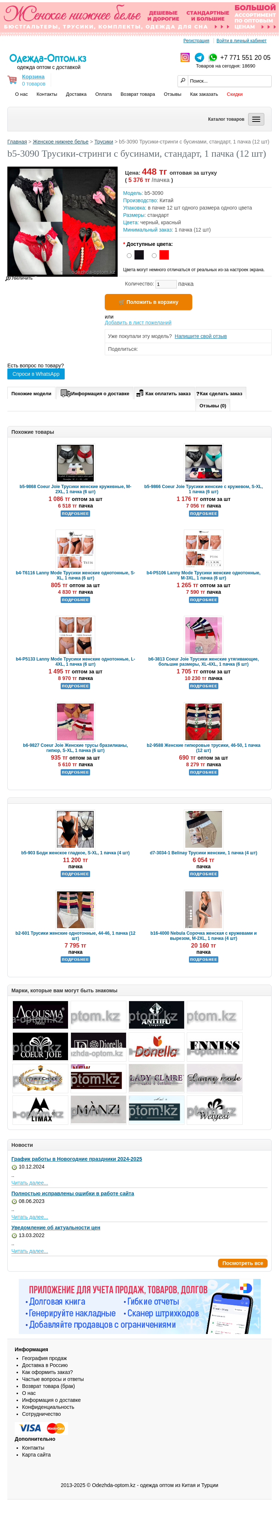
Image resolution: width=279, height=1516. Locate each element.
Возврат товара (138, 94)
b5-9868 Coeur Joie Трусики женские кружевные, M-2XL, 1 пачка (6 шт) (75, 489)
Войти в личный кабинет (242, 40)
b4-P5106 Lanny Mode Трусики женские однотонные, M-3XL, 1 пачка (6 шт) (204, 575)
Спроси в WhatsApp (36, 374)
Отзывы (173, 94)
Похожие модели (31, 393)
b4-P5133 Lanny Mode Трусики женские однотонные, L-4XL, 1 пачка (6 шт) (75, 662)
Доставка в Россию (45, 1365)
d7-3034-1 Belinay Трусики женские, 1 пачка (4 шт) (203, 852)
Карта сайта (36, 1455)
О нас (21, 94)
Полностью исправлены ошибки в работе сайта (72, 1193)
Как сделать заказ (219, 393)
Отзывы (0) (213, 405)
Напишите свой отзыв (201, 336)
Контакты (47, 94)
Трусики (103, 142)
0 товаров (34, 84)
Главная (17, 142)
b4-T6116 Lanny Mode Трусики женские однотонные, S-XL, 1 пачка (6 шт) (75, 575)
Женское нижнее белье (61, 142)
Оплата (103, 94)
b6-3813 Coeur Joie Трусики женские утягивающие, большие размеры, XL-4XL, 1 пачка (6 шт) (203, 662)
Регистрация (196, 40)
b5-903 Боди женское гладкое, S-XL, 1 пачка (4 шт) (75, 852)
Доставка (76, 94)
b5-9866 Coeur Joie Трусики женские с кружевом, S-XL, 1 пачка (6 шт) (203, 489)
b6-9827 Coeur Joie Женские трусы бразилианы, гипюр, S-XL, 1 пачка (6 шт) (75, 748)
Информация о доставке (94, 392)
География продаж (44, 1358)
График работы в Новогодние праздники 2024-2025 (76, 1159)
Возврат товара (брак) (48, 1386)
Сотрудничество (41, 1414)
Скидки (235, 94)
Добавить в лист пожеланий (138, 323)
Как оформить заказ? (47, 1372)
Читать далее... (29, 1183)
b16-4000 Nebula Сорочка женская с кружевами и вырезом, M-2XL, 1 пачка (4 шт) (203, 936)
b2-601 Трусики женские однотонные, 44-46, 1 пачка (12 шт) (75, 936)
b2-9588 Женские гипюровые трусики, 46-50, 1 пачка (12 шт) (203, 748)
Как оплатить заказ (163, 392)
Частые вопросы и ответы (53, 1379)
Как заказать (204, 94)
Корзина (33, 76)
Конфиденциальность (48, 1407)
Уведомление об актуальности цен (55, 1227)
